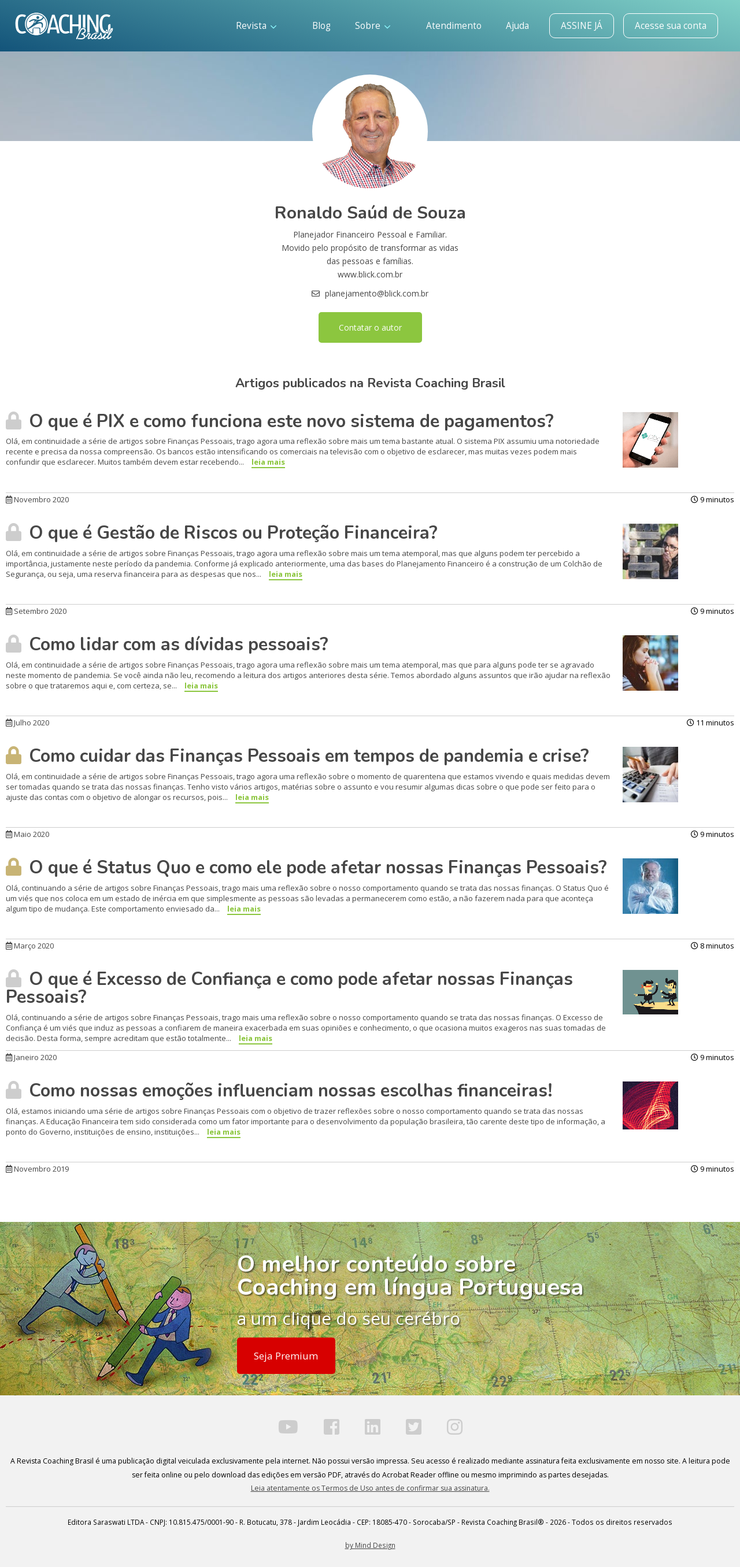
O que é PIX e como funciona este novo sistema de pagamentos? (280, 421)
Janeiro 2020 (31, 1057)
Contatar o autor (370, 327)
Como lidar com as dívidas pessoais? (167, 644)
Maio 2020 (27, 834)
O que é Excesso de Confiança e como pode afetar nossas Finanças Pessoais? (289, 988)
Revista (256, 26)
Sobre (372, 26)
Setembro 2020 (36, 611)
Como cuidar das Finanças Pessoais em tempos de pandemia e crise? (297, 756)
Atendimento (454, 26)
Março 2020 (30, 945)
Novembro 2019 (37, 1169)
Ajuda (517, 26)
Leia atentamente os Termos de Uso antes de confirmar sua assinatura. (370, 1488)
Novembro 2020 (37, 499)
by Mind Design (370, 1545)
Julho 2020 (27, 722)
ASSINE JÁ (581, 26)
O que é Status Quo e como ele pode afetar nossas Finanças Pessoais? (306, 867)
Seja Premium (286, 1355)
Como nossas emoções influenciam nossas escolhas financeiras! (279, 1091)
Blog (321, 26)
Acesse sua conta (670, 26)
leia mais (268, 462)
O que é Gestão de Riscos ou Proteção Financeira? (222, 533)
